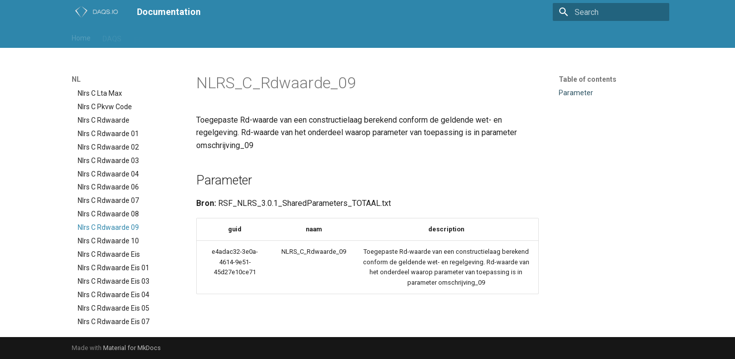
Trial (229, 36)
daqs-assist (266, 36)
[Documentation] (96, 12)
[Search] (611, 12)
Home (81, 36)
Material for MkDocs (132, 348)
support (372, 36)
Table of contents (587, 79)
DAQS (112, 36)
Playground (193, 36)
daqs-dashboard (322, 36)
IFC (138, 36)
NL (159, 36)
